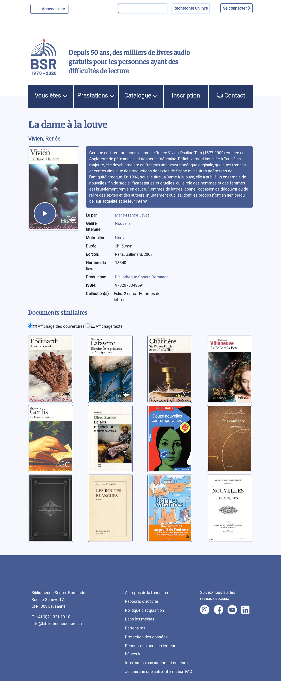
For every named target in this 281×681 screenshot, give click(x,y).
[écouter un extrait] (45, 213)
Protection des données (146, 637)
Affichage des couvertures (59, 326)
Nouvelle (123, 223)
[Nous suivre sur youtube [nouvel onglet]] (232, 609)
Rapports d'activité (141, 601)
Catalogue (141, 95)
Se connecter (236, 8)
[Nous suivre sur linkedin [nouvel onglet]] (245, 609)
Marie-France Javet (132, 215)
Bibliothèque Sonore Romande (142, 277)
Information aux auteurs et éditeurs (156, 662)
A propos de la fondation (146, 592)
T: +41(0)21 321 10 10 (51, 616)
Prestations (96, 95)
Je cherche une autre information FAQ (158, 671)
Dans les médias (139, 619)
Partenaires (135, 628)
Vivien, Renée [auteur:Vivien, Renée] (44, 139)
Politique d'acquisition (144, 610)
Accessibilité (54, 8)
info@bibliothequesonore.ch (57, 623)
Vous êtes (51, 95)
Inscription (186, 95)
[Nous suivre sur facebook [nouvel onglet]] (218, 609)
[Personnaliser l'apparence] (49, 9)
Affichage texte (107, 326)
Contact (231, 95)
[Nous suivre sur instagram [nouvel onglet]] (204, 609)
